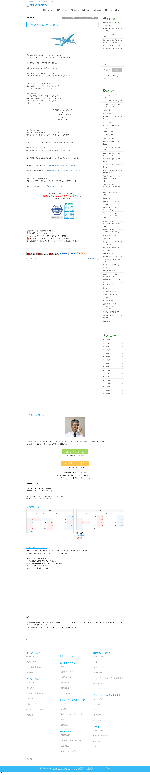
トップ (118, 10)
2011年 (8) (106, 390)
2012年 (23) (107, 387)
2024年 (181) (107, 346)
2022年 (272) (107, 353)
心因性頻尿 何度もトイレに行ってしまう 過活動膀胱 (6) (112, 187)
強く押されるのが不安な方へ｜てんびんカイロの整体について (112, 48)
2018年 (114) (107, 366)
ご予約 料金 (62, 10)
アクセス (86, 10)
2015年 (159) (107, 377)
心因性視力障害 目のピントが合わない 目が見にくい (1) (112, 178)
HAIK (95, 769)
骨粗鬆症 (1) (107, 321)
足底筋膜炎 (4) (108, 300)
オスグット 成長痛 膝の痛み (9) (112, 127)
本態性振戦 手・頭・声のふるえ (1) (112, 203)
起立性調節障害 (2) (109, 291)
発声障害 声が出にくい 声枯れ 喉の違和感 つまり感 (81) (112, 224)
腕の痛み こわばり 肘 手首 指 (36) (112, 266)
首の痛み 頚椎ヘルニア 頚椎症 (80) (112, 317)
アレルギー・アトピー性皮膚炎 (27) (112, 118)
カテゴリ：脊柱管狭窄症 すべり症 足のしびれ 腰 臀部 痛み (80, 18)
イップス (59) (107, 122)
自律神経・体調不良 (102, 653)
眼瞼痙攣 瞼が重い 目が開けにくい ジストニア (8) (112, 231)
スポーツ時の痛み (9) (110, 138)
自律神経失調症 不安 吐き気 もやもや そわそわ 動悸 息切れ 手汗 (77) (112, 282)
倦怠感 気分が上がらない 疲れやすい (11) (112, 154)
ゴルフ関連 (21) (108, 135)
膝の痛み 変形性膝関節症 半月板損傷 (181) (112, 275)
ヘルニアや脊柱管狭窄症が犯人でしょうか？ (59, 165)
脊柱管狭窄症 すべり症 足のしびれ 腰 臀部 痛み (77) (112, 259)
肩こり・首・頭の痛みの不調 (72, 700)
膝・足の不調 (66, 731)
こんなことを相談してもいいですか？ (112, 35)
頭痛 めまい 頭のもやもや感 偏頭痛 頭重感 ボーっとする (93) (112, 306)
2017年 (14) (107, 370)
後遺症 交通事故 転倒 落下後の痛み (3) (112, 171)
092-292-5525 (83, 472)
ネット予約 (43, 498)
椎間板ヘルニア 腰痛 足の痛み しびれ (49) (112, 209)
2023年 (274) (107, 350)
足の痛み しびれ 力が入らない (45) (112, 296)
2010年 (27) (107, 393)
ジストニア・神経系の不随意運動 (108, 695)
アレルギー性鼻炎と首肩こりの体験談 (112, 30)
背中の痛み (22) (108, 253)
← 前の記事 (32, 259)
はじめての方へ (49, 10)
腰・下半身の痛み (67, 663)
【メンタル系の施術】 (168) (112, 101)
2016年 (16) (107, 373)
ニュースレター (98, 741)
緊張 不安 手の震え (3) (111, 235)
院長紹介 (98, 10)
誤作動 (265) (107, 288)
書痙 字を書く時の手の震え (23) (112, 194)
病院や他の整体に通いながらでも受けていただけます (112, 41)
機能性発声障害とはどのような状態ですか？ (112, 24)
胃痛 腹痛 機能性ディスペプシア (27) (112, 249)
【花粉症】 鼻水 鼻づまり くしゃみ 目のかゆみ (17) (112, 105)
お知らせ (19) (107, 110)
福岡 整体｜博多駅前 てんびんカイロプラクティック (53, 768)
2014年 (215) (107, 380)
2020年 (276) (107, 360)
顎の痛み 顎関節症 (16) (111, 312)
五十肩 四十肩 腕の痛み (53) (112, 148)
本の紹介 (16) (107, 198)
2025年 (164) (107, 343)
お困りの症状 (67, 655)
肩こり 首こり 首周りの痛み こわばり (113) (112, 243)
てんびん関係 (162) (109, 113)
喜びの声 (75, 10)
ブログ (108, 10)
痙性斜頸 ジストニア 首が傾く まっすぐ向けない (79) (112, 215)
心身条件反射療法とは (100, 736)
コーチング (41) (108, 131)
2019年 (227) (107, 363)
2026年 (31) (107, 340)
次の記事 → (92, 259)
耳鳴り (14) (107, 238)
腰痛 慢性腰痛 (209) (110, 271)
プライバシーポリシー (100, 746)
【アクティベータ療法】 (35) (111, 96)
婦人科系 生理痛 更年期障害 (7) (112, 166)
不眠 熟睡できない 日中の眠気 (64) (112, 143)
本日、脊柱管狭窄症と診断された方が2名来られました (61, 171)
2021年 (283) (107, 356)
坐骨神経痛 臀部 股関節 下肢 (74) (112, 160)
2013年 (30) (107, 383)
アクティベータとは (99, 730)
